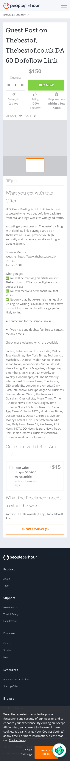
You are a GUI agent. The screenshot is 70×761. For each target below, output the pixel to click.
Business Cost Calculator (16, 679)
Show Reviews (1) (35, 529)
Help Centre (10, 621)
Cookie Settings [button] (26, 752)
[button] (63, 5)
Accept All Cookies (46, 752)
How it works (10, 607)
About (6, 579)
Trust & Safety (11, 614)
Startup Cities (10, 686)
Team (6, 585)
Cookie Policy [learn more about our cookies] (17, 740)
